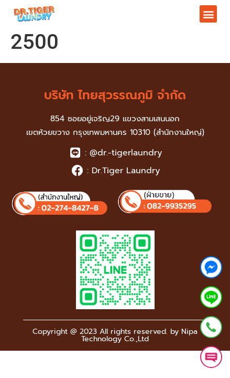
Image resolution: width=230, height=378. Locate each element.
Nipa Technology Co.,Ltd (139, 335)
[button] (208, 14)
